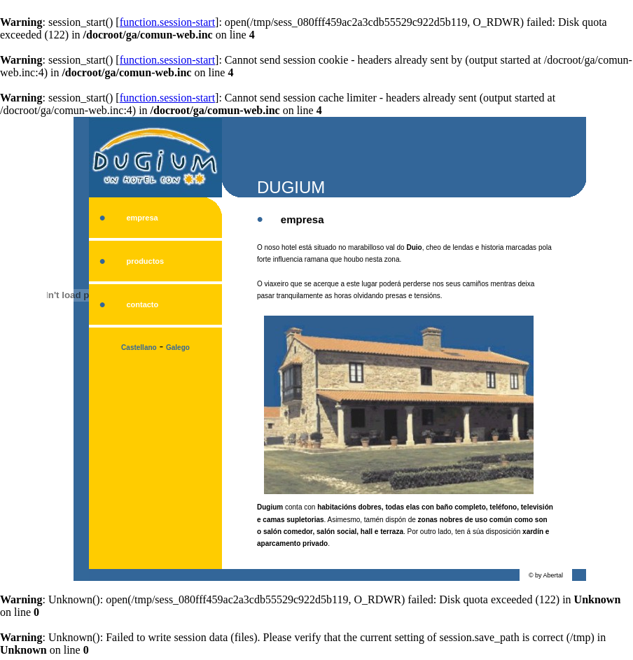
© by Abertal (546, 575)
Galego (178, 347)
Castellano (139, 347)
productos (145, 261)
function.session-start (167, 22)
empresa (142, 217)
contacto (142, 304)
